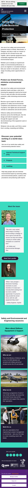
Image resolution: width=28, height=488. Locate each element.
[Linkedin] (14, 455)
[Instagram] (20, 455)
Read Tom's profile (10, 258)
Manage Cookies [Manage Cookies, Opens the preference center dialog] (14, 476)
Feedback (22, 3)
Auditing (7, 166)
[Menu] (25, 10)
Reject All (14, 481)
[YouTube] (17, 455)
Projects (7, 160)
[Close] (26, 471)
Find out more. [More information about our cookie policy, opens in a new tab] (15, 473)
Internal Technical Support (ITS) (14, 153)
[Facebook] (7, 455)
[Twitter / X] (10, 455)
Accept (14, 485)
